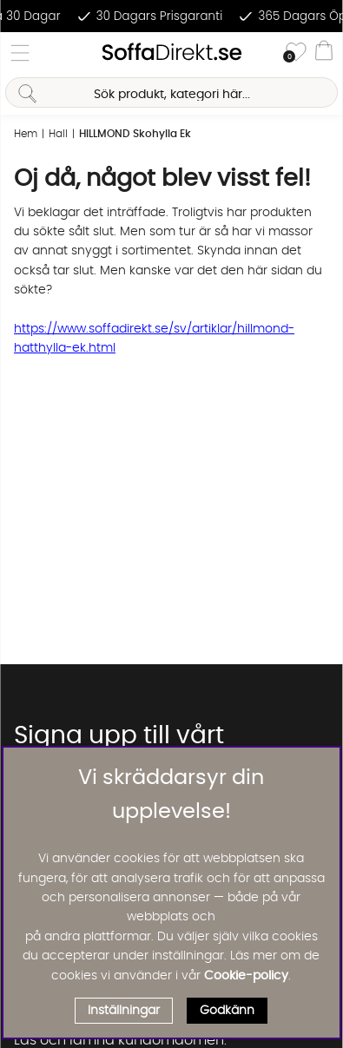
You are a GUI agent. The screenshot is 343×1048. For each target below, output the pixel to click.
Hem (25, 134)
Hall (58, 134)
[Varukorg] (324, 53)
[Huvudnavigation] (20, 53)
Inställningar (124, 1011)
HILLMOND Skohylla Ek (135, 134)
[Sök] (171, 92)
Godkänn (227, 1011)
